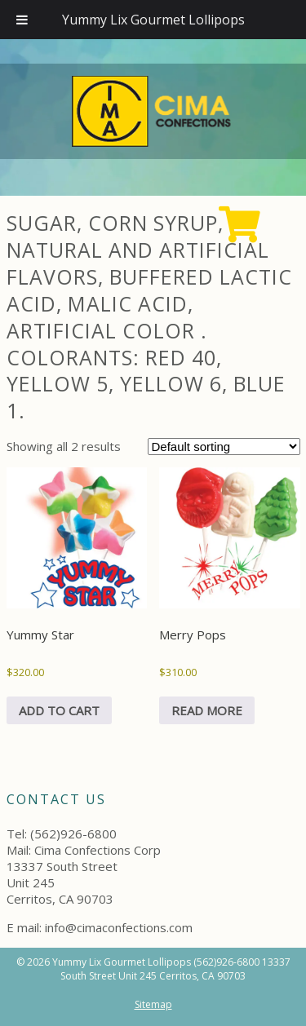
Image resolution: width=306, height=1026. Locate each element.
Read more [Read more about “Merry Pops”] (206, 710)
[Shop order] (224, 446)
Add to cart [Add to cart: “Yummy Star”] (59, 710)
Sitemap (153, 1004)
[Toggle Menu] (22, 19)
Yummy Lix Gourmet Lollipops (153, 20)
